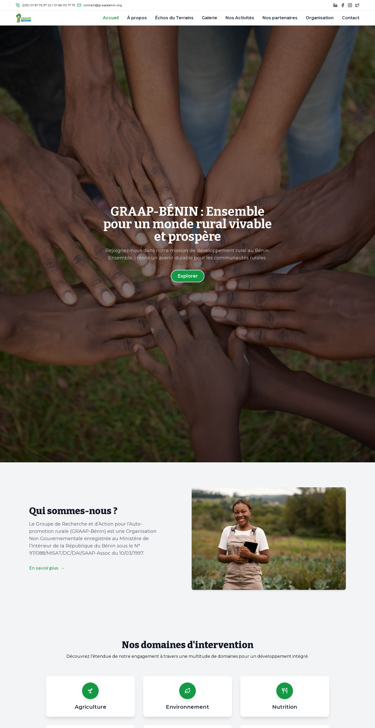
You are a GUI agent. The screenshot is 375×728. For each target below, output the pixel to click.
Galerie (209, 17)
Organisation (320, 17)
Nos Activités (240, 17)
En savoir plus (47, 568)
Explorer (188, 276)
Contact (350, 17)
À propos (137, 17)
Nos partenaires (279, 17)
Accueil (111, 17)
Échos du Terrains (174, 17)
